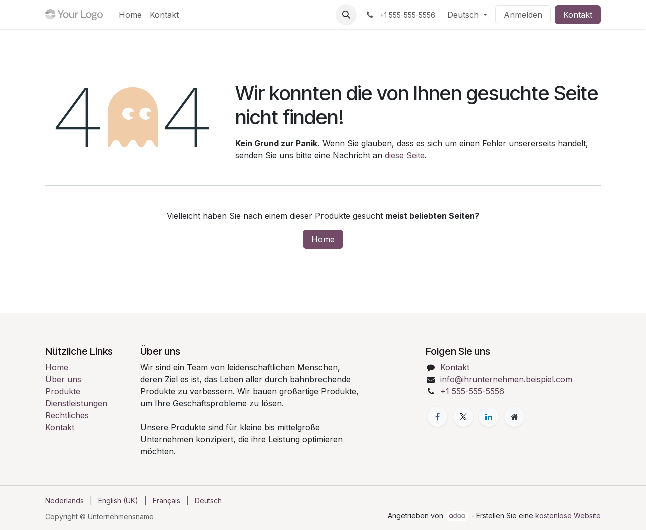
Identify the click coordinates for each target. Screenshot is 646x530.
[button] (346, 14)
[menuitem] (130, 15)
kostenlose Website (568, 515)
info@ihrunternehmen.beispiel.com (506, 379)
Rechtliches (67, 415)
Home (323, 239)
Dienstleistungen (76, 403)
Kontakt (577, 15)
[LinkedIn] (489, 417)
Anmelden (523, 15)
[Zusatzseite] (514, 417)
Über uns (63, 379)
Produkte (62, 391)
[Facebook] (437, 417)
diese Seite (405, 155)
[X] (463, 417)
